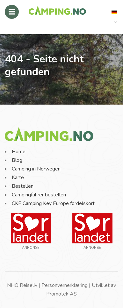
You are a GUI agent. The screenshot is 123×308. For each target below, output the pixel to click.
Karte (18, 177)
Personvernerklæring (64, 285)
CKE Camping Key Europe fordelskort (53, 203)
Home (18, 151)
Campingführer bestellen (39, 194)
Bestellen (22, 186)
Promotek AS (61, 293)
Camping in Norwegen (36, 168)
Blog (17, 160)
